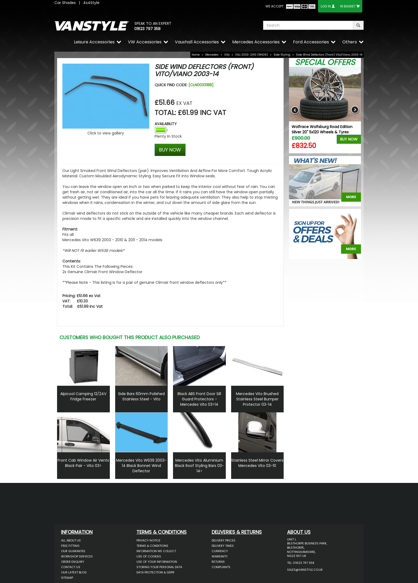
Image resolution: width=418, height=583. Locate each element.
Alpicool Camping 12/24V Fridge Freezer (83, 396)
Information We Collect (156, 551)
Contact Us (70, 567)
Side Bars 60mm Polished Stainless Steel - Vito (141, 396)
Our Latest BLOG (74, 572)
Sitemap (67, 578)
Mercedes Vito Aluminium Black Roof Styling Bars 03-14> (199, 466)
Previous (295, 110)
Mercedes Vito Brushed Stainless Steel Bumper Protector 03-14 (257, 399)
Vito (227, 55)
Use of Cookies (148, 556)
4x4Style (91, 2)
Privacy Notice (148, 540)
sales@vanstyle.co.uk (305, 570)
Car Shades (65, 2)
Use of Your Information (156, 562)
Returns (218, 562)
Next (355, 110)
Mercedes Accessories (256, 42)
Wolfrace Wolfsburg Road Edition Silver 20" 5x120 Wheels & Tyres (322, 129)
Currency (220, 551)
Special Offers (325, 62)
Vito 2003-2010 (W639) (251, 55)
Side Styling (282, 55)
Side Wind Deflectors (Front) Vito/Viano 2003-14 (329, 55)
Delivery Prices (223, 540)
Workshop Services (77, 556)
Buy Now (348, 139)
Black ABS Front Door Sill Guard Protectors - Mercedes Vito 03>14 (199, 399)
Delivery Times (223, 546)
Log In (326, 6)
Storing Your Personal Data (159, 567)
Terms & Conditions (152, 546)
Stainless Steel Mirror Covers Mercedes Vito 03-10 (257, 463)
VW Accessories (145, 42)
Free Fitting (70, 546)
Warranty (220, 556)
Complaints (221, 567)
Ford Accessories (311, 42)
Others (349, 42)
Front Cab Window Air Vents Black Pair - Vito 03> (83, 463)
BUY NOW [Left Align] (170, 149)
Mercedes (212, 55)
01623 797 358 (147, 28)
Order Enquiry (72, 562)
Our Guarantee (73, 551)
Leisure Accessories (94, 42)
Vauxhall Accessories (197, 42)
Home (196, 55)
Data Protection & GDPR (155, 572)
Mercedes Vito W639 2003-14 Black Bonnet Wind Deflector (141, 466)
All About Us (71, 540)
